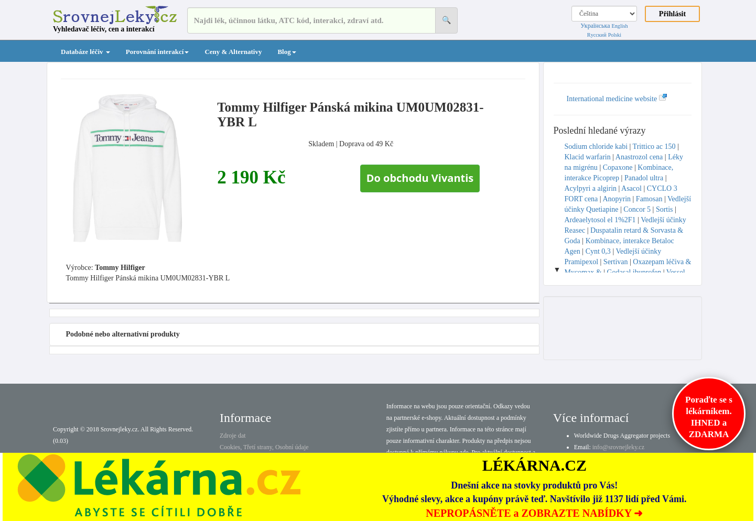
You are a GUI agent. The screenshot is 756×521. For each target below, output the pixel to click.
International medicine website (617, 99)
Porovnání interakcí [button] (157, 52)
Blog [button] (286, 52)
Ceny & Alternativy (233, 52)
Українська (595, 25)
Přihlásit (672, 14)
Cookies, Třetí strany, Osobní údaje (264, 447)
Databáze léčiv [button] (85, 52)
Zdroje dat (233, 435)
